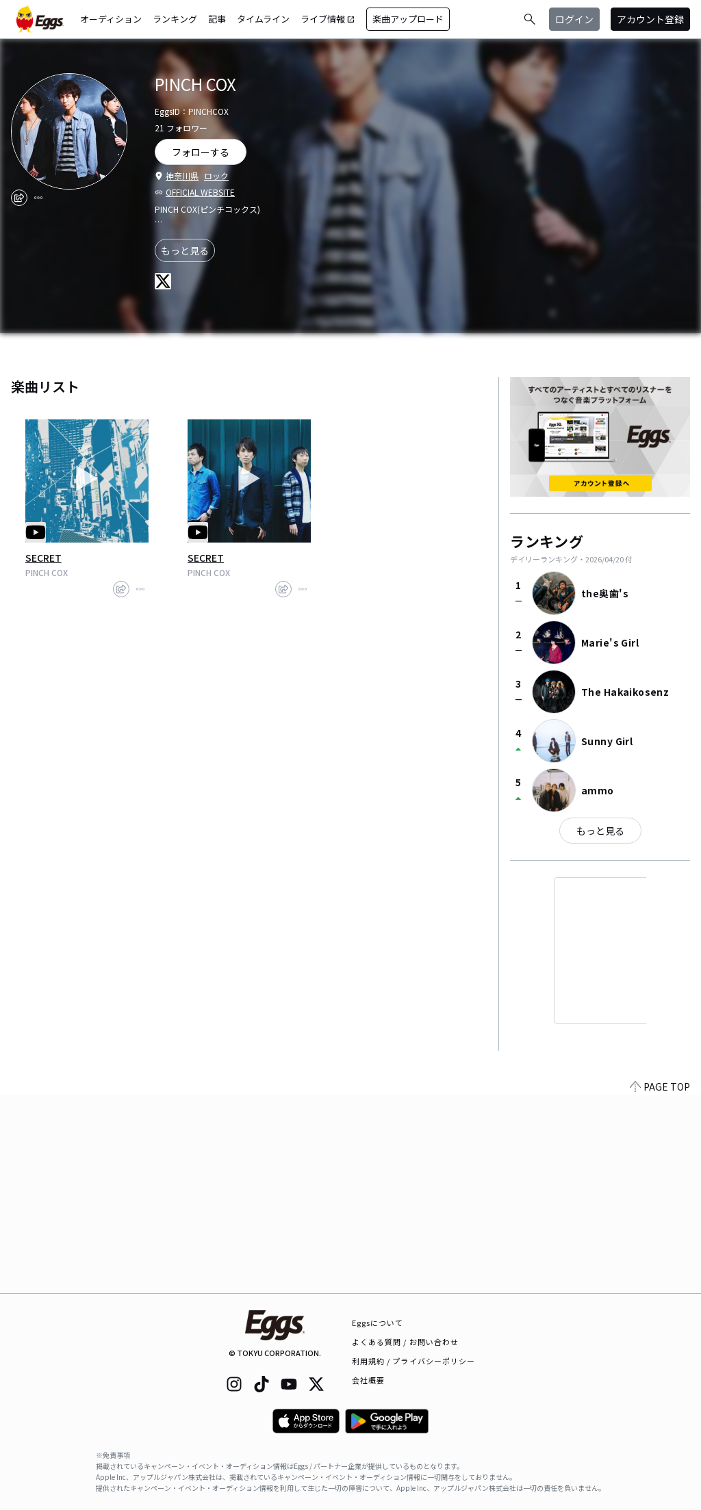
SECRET (43, 557)
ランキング (175, 18)
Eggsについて (378, 1322)
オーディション (111, 18)
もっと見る (185, 250)
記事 (217, 18)
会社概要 (368, 1380)
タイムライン (263, 18)
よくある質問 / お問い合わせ (405, 1341)
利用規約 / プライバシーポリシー (414, 1360)
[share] (19, 198)
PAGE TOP (660, 1285)
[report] (38, 198)
